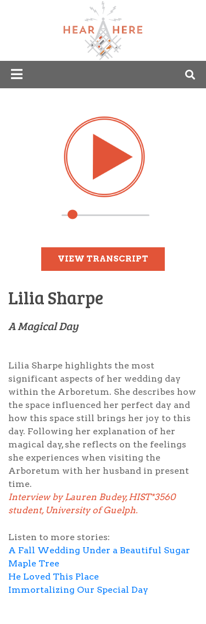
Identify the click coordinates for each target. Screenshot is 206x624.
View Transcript (103, 259)
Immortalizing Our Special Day (78, 590)
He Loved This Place (54, 576)
